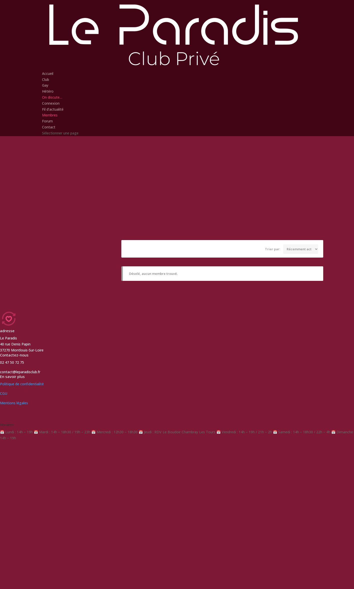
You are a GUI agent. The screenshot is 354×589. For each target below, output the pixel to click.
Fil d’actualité (53, 109)
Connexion (51, 103)
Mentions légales (14, 403)
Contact (48, 127)
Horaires (7, 424)
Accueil (47, 73)
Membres (50, 115)
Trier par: (272, 249)
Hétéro (48, 91)
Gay (45, 85)
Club (45, 79)
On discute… (52, 97)
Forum (47, 121)
